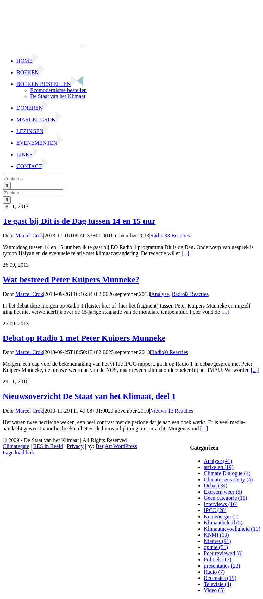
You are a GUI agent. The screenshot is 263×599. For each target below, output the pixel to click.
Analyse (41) (218, 461)
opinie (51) (216, 547)
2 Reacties (197, 294)
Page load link (18, 452)
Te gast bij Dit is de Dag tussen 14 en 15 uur (79, 221)
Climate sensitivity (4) (228, 479)
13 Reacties (180, 411)
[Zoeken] (7, 185)
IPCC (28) (215, 510)
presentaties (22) (222, 566)
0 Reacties (176, 352)
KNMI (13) (216, 535)
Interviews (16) (220, 504)
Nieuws (158, 411)
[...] (185, 253)
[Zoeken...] (33, 178)
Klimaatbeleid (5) (223, 522)
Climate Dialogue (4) (227, 473)
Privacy (75, 446)
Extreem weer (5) (223, 492)
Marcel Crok (29, 235)
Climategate (16, 446)
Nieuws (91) (217, 541)
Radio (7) (214, 572)
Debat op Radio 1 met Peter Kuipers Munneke (84, 338)
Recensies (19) (220, 578)
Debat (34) (215, 486)
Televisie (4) (217, 584)
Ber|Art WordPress (116, 446)
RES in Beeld (48, 446)
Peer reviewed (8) (223, 553)
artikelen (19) (219, 467)
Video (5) (214, 590)
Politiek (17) (217, 559)
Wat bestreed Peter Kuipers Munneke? (71, 279)
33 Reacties (177, 235)
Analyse (160, 294)
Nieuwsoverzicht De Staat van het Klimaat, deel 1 (89, 396)
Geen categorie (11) (225, 498)
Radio (156, 235)
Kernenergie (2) (221, 516)
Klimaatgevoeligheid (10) (232, 529)
